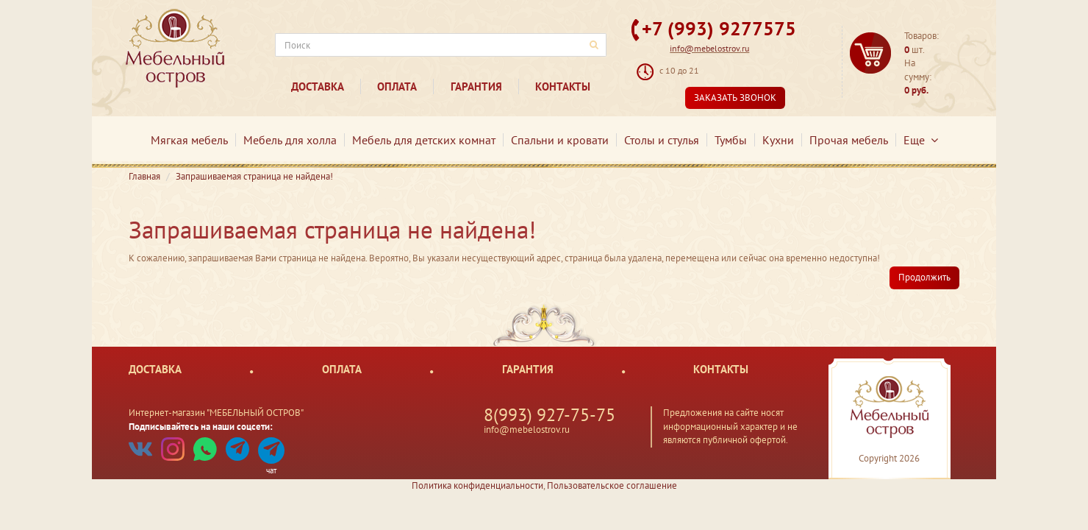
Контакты (562, 86)
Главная (144, 176)
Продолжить (924, 277)
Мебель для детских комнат (423, 139)
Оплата (397, 86)
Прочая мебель (848, 139)
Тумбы (731, 139)
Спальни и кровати (560, 139)
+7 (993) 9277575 (719, 28)
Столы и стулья (661, 139)
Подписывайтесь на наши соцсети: (201, 426)
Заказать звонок (735, 97)
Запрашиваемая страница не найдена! (254, 176)
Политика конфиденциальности (477, 485)
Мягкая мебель (189, 139)
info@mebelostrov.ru (709, 48)
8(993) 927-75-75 (549, 414)
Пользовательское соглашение (612, 485)
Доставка (317, 86)
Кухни (778, 139)
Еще (920, 139)
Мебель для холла (290, 139)
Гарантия (476, 86)
